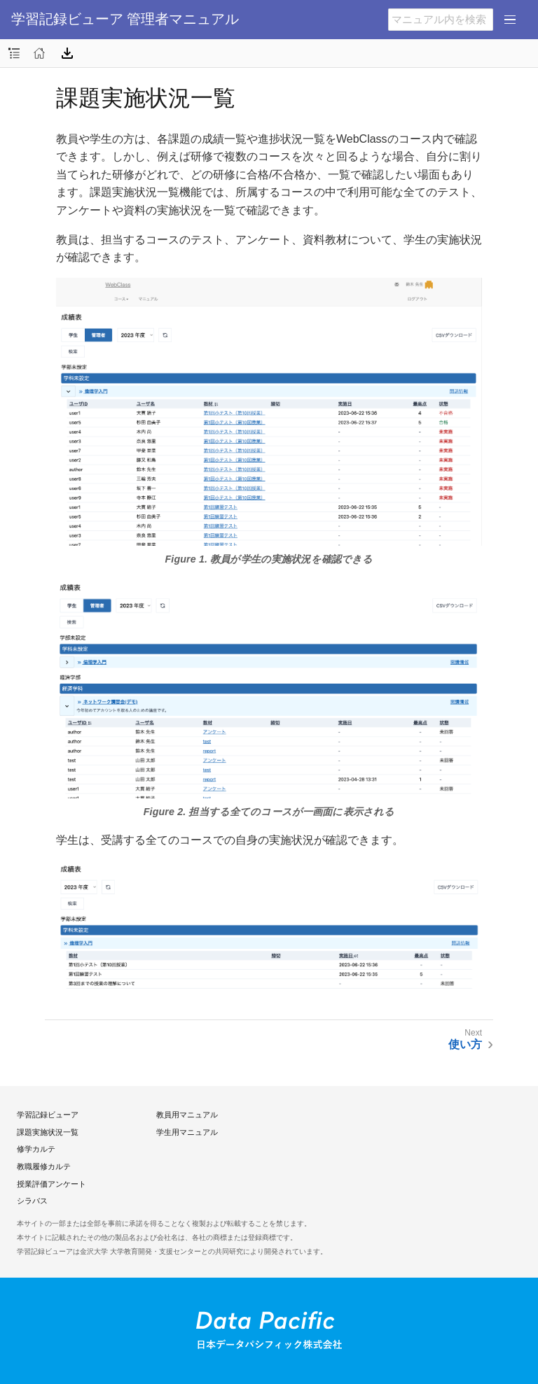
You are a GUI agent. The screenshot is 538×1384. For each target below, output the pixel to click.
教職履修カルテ (44, 1166)
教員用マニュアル (187, 1114)
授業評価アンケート (51, 1184)
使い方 (465, 1044)
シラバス (32, 1200)
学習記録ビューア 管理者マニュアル (125, 20)
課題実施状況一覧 (47, 1132)
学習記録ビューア (47, 1114)
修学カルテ (36, 1149)
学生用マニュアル (187, 1132)
